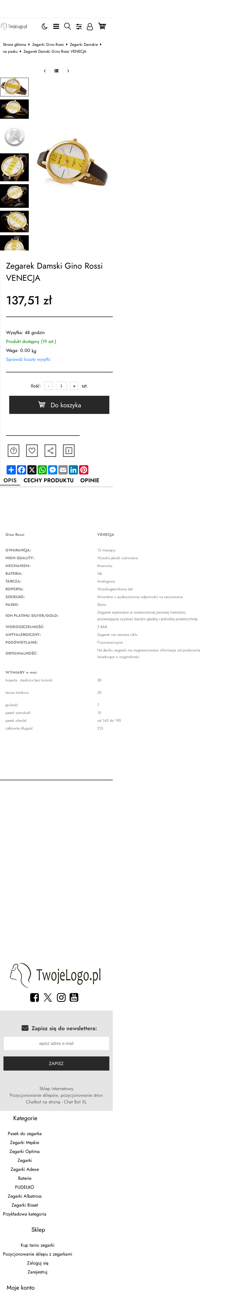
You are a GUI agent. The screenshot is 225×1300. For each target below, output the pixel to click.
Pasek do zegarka (39, 1091)
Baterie (39, 1136)
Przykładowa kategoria (39, 1172)
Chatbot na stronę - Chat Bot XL (178, 1059)
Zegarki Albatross (39, 1154)
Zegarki (39, 1118)
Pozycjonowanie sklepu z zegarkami (181, 1100)
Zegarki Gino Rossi (52, 33)
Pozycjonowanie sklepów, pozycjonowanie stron (99, 1059)
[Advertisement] (112, 804)
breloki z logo (48, 1255)
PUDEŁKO (39, 1145)
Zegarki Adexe (39, 1127)
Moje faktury (40, 1212)
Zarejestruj (181, 1118)
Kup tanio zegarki (181, 1091)
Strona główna (19, 33)
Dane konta (39, 1221)
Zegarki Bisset (39, 1163)
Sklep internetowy (33, 1059)
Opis (16, 451)
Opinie (105, 451)
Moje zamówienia (39, 1203)
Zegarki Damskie (88, 33)
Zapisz (112, 1034)
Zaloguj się (181, 1109)
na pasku (115, 33)
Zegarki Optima (39, 1109)
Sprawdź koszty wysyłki (33, 328)
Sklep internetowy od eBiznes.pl (112, 1244)
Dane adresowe (39, 1229)
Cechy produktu (59, 451)
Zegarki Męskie (39, 1100)
